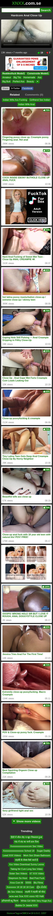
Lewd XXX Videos (12, 855)
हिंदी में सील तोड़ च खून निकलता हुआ (26, 837)
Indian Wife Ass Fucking (15, 100)
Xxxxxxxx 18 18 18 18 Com (20, 887)
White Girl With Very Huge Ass (36, 901)
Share (5, 88)
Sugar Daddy (43, 851)
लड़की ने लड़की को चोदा (35, 892)
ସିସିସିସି (28, 882)
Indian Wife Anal (26, 104)
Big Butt (6, 81)
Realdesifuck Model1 (13, 73)
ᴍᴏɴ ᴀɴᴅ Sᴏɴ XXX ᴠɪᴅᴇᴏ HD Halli (26, 896)
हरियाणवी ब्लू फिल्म (10, 901)
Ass (40, 77)
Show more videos (26, 821)
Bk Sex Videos (15, 892)
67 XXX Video (37, 873)
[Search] (20, 10)
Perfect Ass (18, 81)
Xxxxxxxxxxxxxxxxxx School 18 (18, 851)
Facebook (27, 88)
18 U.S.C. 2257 (38, 913)
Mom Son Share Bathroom (36, 855)
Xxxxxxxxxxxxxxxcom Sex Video (26, 846)
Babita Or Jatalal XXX (26, 905)
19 (40, 53)
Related (15, 94)
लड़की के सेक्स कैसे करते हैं (26, 860)
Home (10, 913)
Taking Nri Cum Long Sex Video (26, 869)
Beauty (30, 81)
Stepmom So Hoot (18, 878)
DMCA (25, 913)
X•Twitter (15, 88)
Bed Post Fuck (37, 878)
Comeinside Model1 (37, 73)
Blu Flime (38, 882)
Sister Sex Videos (18, 873)
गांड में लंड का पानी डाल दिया (26, 841)
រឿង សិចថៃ (41, 887)
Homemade (29, 77)
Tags (17, 913)
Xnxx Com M (16, 882)
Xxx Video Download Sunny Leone (26, 864)
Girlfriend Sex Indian (40, 100)
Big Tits (17, 77)
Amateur (6, 77)
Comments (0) (34, 94)
